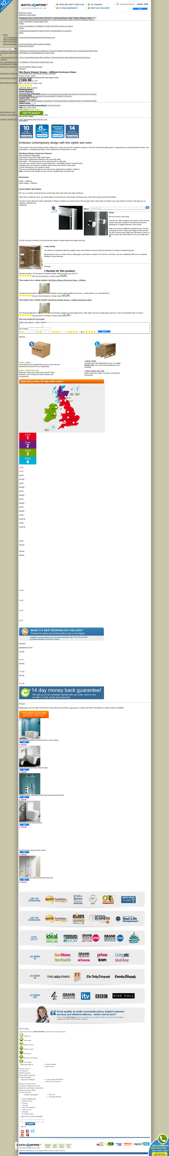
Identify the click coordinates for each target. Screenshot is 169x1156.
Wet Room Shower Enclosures (39, 96)
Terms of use (27, 1110)
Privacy (25, 1104)
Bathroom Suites (25, 13)
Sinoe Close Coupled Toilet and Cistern (30, 823)
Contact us (25, 1037)
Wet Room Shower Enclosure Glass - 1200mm (67, 280)
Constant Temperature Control (29, 1086)
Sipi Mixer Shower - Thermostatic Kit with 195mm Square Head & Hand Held (41, 796)
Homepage (23, 18)
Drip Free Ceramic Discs (27, 1084)
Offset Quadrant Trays (39, 101)
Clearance (23, 205)
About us (52, 1095)
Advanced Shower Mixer (27, 1091)
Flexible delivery (50, 1065)
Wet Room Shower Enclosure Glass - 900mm (32, 851)
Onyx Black (8, 67)
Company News (28, 1115)
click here (73, 709)
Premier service (24, 1069)
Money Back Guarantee (27, 1076)
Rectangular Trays (65, 101)
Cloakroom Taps (9, 112)
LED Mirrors (85, 57)
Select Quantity (27, 104)
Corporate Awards (55, 1097)
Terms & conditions (29, 1108)
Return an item (26, 1045)
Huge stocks (49, 1067)
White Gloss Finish (75, 51)
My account (25, 1054)
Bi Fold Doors (46, 105)
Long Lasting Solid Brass (54, 1080)
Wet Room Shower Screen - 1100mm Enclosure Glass (70, 300)
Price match (25, 1063)
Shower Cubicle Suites (53, 20)
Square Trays (53, 101)
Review (22, 88)
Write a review (32, 88)
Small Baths (12, 39)
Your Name (23, 330)
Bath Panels (8, 44)
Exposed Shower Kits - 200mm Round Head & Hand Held (36, 878)
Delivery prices (26, 1050)
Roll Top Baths (8, 37)
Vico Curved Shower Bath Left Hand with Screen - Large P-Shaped (38, 741)
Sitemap (25, 1112)
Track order (25, 1041)
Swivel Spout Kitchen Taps (37, 119)
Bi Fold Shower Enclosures (76, 94)
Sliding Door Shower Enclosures (53, 94)
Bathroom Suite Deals (27, 15)
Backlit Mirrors (75, 57)
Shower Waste (91, 101)
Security (25, 1106)
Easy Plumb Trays (78, 101)
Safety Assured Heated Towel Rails (31, 1089)
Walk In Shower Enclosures (61, 96)
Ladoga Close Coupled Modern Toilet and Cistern (33, 768)
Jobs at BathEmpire (29, 1099)
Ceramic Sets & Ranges (71, 20)
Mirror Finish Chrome (53, 1082)
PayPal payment (24, 1074)
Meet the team (28, 1102)
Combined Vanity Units (9, 53)
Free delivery (23, 1071)
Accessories (12, 83)
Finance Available (25, 1078)
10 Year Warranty (25, 1093)
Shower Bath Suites (37, 20)
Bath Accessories (10, 41)
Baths (5, 35)
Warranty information (28, 1058)
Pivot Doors (56, 105)
